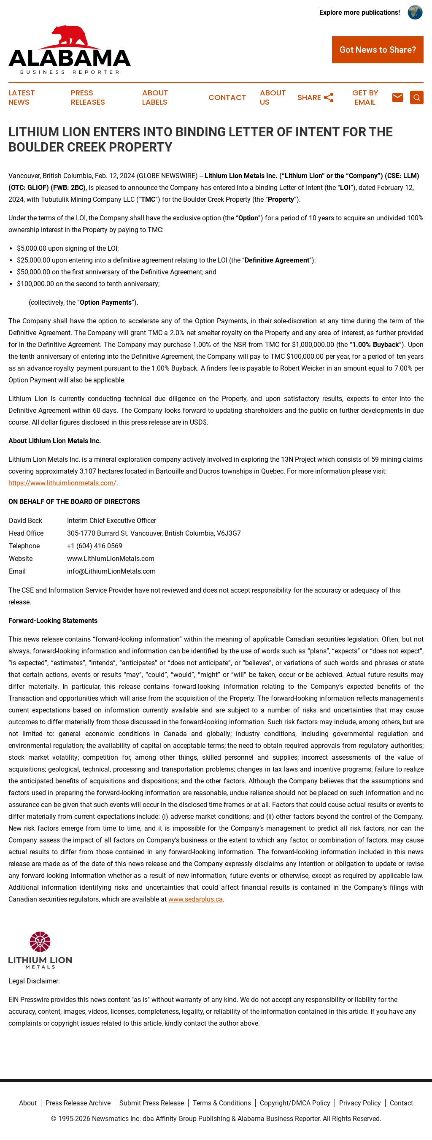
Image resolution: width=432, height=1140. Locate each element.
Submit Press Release (151, 1103)
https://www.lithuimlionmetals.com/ (62, 483)
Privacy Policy (360, 1103)
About (28, 1103)
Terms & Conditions (222, 1103)
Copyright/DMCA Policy (295, 1103)
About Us (273, 97)
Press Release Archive (78, 1103)
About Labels (155, 97)
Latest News (21, 97)
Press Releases (88, 97)
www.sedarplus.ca (195, 899)
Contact (227, 97)
